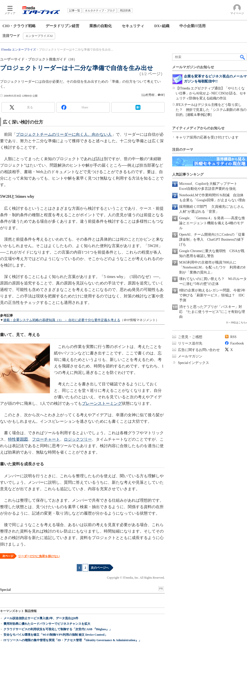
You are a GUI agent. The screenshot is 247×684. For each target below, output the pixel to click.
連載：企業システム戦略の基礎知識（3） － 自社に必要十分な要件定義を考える (61, 320)
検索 (243, 57)
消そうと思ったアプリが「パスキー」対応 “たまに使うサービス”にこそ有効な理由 (212, 312)
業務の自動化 (100, 26)
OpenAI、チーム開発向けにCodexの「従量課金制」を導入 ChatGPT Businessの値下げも (212, 239)
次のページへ (100, 567)
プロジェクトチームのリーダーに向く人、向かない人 (64, 134)
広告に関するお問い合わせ (199, 350)
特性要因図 (18, 439)
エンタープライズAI (39, 36)
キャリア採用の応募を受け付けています (207, 137)
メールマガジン (190, 356)
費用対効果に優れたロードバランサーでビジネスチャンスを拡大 (46, 623)
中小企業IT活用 (192, 26)
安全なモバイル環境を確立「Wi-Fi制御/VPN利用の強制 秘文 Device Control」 (55, 634)
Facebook (237, 343)
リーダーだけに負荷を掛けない (39, 556)
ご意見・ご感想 (190, 337)
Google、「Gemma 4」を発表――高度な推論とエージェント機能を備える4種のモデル (212, 223)
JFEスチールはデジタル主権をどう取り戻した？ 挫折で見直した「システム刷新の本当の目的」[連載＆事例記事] (211, 110)
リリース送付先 (190, 343)
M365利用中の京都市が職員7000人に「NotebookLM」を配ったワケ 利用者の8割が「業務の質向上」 (212, 267)
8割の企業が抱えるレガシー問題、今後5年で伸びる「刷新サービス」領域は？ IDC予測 (212, 295)
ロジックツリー (78, 439)
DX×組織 (161, 26)
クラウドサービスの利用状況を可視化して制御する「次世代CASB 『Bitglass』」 (57, 629)
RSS (233, 337)
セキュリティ (133, 26)
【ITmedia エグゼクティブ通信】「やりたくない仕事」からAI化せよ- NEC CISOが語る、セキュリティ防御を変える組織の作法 (211, 93)
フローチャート (46, 439)
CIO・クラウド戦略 (19, 26)
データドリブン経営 (62, 26)
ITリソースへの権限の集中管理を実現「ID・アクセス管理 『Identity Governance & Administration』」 (72, 640)
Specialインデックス (193, 363)
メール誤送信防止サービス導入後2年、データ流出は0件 (40, 618)
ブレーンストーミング (102, 403)
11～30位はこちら (236, 322)
